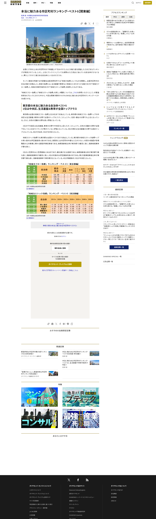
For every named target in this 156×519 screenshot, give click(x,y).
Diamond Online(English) (77, 446)
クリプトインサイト (74, 481)
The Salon (72, 474)
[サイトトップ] (31, 3)
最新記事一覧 (119, 247)
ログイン (121, 3)
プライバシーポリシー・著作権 (38, 464)
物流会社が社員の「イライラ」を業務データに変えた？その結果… (119, 151)
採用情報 (114, 453)
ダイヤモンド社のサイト (77, 442)
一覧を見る (119, 180)
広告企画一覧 (108, 261)
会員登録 (131, 4)
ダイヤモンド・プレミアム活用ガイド (40, 453)
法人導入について (35, 478)
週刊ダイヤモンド (74, 449)
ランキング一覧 (119, 128)
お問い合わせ (34, 474)
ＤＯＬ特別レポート (31, 18)
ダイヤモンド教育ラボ (75, 485)
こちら (75, 92)
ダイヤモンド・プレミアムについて (39, 449)
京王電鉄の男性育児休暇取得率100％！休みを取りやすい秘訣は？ (119, 173)
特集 (68, 4)
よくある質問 (33, 467)
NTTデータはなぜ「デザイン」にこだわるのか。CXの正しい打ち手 (119, 166)
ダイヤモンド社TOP (117, 446)
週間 (123, 17)
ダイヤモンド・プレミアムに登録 (60, 264)
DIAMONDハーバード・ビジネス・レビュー (81, 453)
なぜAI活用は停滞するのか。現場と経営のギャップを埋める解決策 (119, 144)
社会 (22, 18)
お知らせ (113, 456)
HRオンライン (73, 478)
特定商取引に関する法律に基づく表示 (41, 460)
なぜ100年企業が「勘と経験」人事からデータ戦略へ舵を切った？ (119, 159)
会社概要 (114, 449)
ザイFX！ (71, 464)
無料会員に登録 (60, 248)
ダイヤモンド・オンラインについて (40, 442)
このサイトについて (35, 446)
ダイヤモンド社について (118, 442)
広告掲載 (32, 471)
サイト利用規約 (34, 456)
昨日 (115, 17)
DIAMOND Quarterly (75, 471)
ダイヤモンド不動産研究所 (77, 467)
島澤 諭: (34, 15)
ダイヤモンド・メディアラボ (77, 489)
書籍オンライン (73, 456)
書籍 (76, 4)
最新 (107, 17)
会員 (130, 17)
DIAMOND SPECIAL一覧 (112, 256)
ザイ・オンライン (74, 460)
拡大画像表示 (30, 189)
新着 (44, 4)
